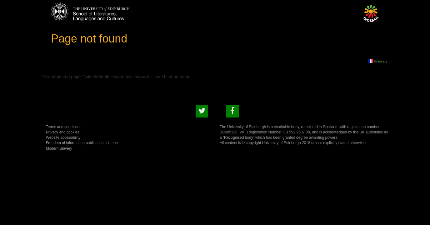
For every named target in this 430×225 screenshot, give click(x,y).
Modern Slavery (59, 148)
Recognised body (238, 137)
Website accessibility (63, 137)
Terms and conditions (63, 127)
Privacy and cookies (62, 132)
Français (380, 61)
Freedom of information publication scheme (82, 143)
